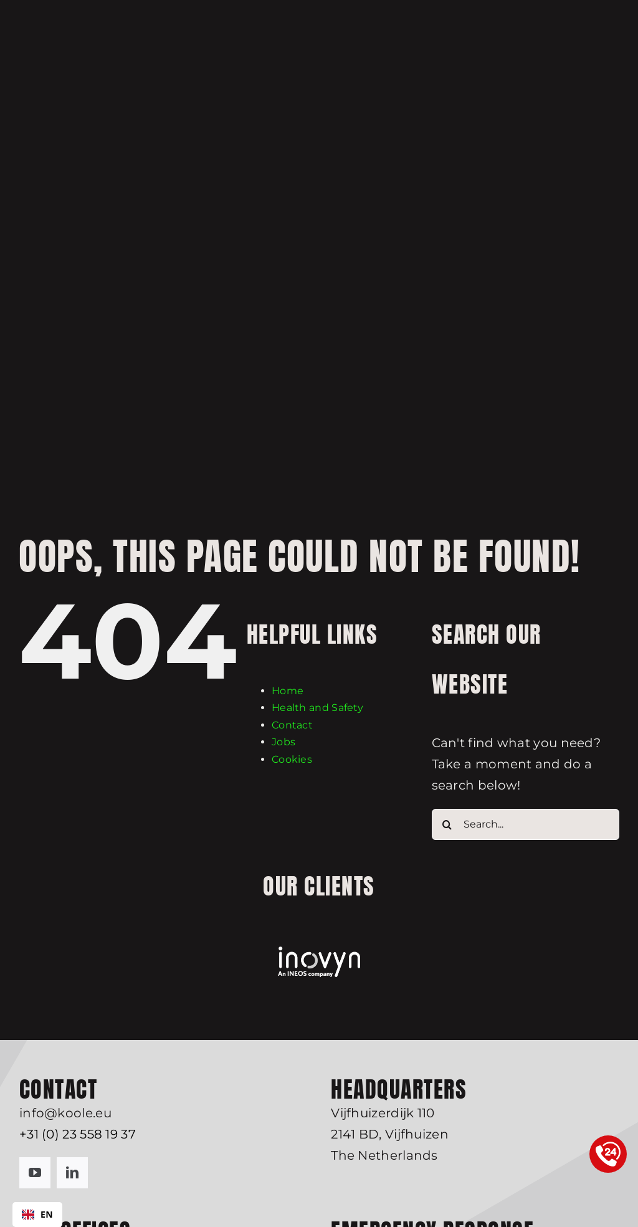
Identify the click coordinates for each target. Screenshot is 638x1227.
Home (287, 691)
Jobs (283, 742)
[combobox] (37, 1214)
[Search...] (525, 824)
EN (37, 1214)
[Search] (447, 824)
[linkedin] (72, 1172)
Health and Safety (317, 708)
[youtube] (34, 1172)
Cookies (292, 759)
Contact (292, 725)
